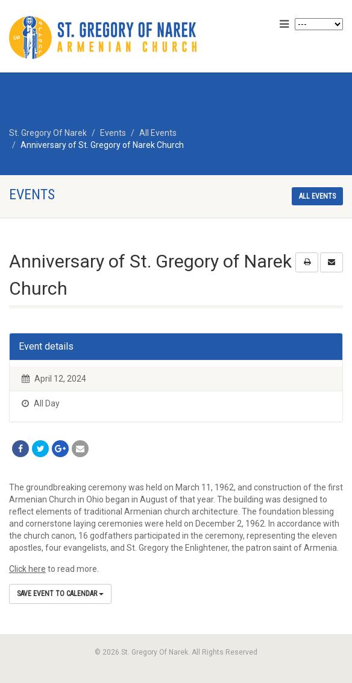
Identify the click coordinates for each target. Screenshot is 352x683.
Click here (27, 569)
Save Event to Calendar (60, 593)
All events (317, 196)
